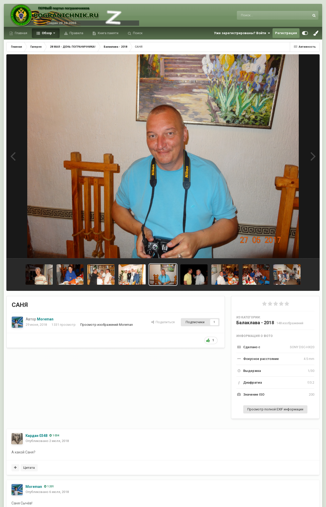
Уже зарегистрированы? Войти (242, 33)
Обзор (47, 33)
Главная (20, 33)
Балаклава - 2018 (255, 322)
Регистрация (286, 33)
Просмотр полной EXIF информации (275, 409)
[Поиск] (264, 15)
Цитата (29, 468)
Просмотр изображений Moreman (106, 325)
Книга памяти (107, 33)
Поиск (137, 33)
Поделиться (163, 322)
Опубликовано (47, 441)
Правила (76, 33)
